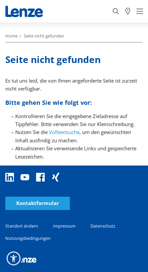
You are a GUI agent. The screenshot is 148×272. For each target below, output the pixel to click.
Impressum (64, 226)
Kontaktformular (37, 203)
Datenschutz (102, 226)
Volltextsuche (64, 132)
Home (11, 36)
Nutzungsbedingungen (28, 238)
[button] (14, 258)
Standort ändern (21, 226)
